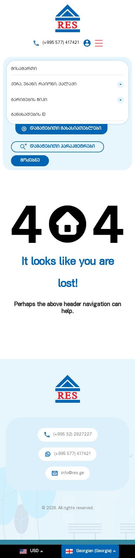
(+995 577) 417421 (61, 43)
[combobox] (67, 84)
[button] (99, 43)
